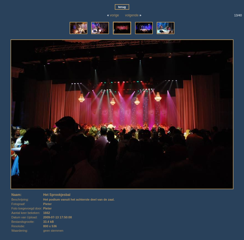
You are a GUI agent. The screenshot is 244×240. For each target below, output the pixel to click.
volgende (132, 15)
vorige (114, 15)
